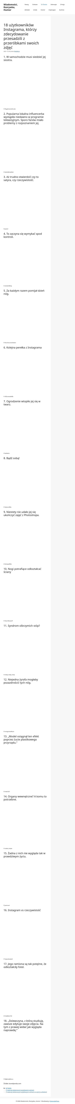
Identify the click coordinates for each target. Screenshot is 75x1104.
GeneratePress (54, 1101)
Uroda (35, 10)
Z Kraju (62, 4)
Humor (43, 10)
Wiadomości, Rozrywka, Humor (11, 7)
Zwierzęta (54, 4)
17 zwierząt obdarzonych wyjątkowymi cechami (20, 1090)
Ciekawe (35, 4)
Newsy (27, 4)
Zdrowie (27, 10)
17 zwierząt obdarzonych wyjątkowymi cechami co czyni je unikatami (26, 1092)
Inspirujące (52, 10)
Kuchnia (61, 10)
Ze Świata (44, 4)
